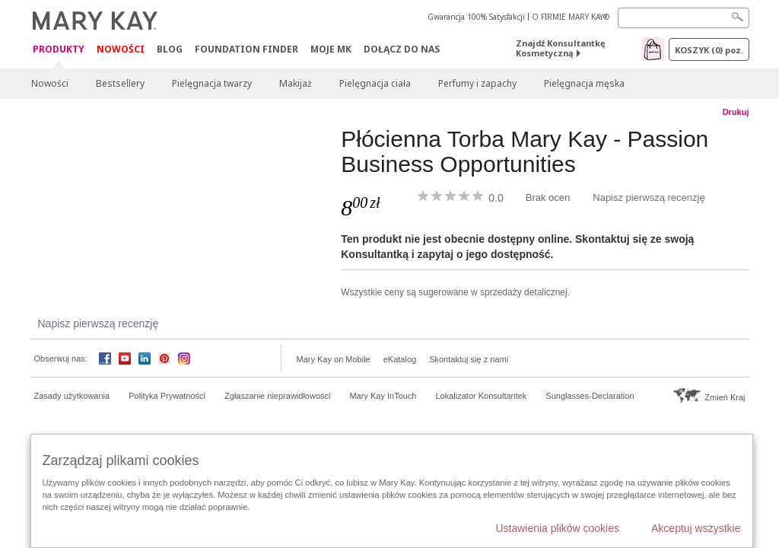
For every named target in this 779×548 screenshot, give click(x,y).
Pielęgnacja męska (584, 83)
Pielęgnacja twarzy (212, 83)
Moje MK (330, 49)
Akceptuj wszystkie (695, 528)
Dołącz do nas (402, 49)
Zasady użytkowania (72, 395)
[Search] (683, 18)
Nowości (121, 49)
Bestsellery (120, 83)
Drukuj (736, 111)
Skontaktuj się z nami (468, 359)
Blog (170, 49)
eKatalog (399, 359)
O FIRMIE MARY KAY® (570, 16)
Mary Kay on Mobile (333, 359)
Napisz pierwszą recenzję (648, 197)
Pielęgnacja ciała (375, 83)
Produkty (58, 50)
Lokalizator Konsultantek (481, 395)
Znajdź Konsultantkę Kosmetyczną (561, 48)
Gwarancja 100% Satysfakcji (476, 16)
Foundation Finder (246, 49)
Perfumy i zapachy (477, 83)
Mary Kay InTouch (382, 395)
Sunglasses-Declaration (589, 395)
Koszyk (709, 50)
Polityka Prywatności (167, 395)
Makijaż (295, 83)
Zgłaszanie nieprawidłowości (277, 395)
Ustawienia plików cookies (557, 528)
